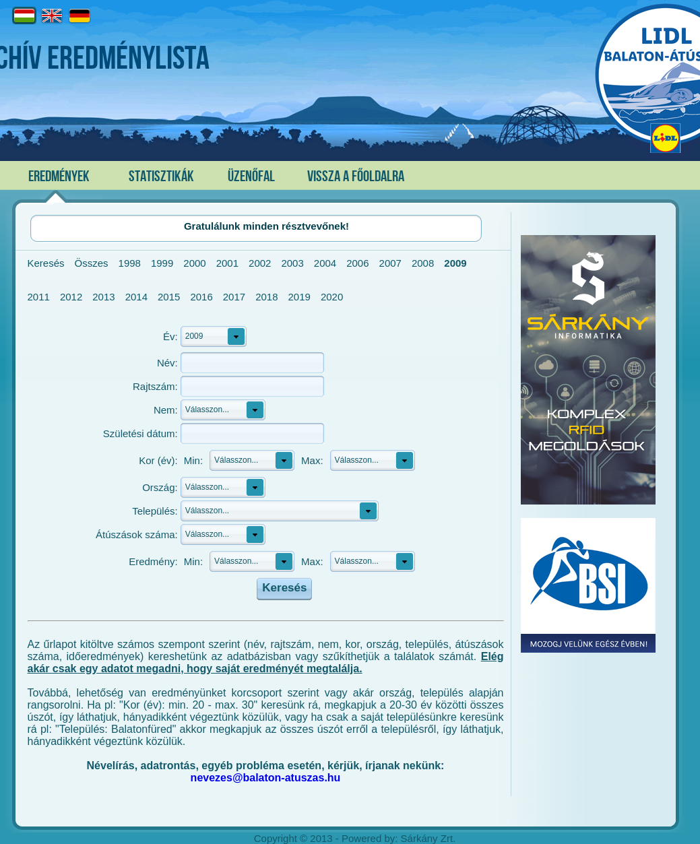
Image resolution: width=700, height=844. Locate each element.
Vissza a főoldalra (355, 176)
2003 (292, 263)
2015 (169, 296)
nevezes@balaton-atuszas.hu (266, 777)
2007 (390, 263)
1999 (162, 263)
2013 (103, 296)
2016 (201, 296)
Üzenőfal (251, 176)
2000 (194, 263)
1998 (130, 263)
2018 (266, 296)
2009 (455, 263)
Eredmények (59, 176)
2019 (299, 296)
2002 (260, 263)
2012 (71, 296)
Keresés (46, 263)
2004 (325, 263)
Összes (91, 263)
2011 (39, 296)
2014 (136, 296)
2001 (227, 263)
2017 (234, 296)
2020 (332, 296)
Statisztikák (161, 176)
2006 (357, 263)
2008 (423, 263)
